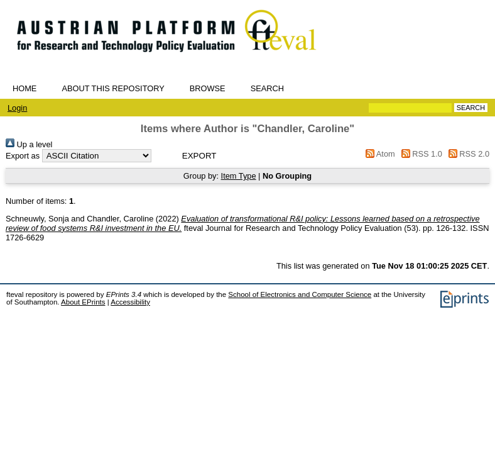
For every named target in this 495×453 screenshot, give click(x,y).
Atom (378, 154)
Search (267, 88)
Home (24, 88)
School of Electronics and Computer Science (299, 294)
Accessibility (130, 302)
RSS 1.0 (419, 154)
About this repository (113, 88)
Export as (23, 155)
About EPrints (83, 302)
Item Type (238, 176)
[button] (199, 156)
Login (17, 108)
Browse (208, 88)
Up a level (29, 144)
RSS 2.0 (466, 154)
